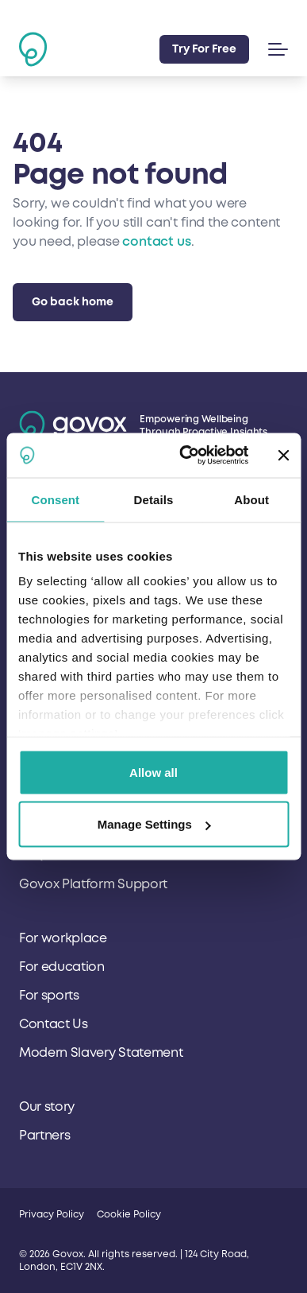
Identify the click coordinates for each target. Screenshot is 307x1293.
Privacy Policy (51, 1214)
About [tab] (251, 499)
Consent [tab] (55, 499)
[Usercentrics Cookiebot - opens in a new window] (185, 455)
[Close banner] (283, 454)
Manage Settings (154, 824)
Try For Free (204, 48)
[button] (275, 49)
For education (62, 967)
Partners (44, 1135)
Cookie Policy (129, 1214)
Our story (47, 1107)
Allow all (153, 772)
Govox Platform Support (93, 884)
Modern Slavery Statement (100, 1053)
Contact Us (53, 1024)
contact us (156, 241)
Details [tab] (154, 499)
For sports (49, 995)
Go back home (72, 301)
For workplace (63, 938)
